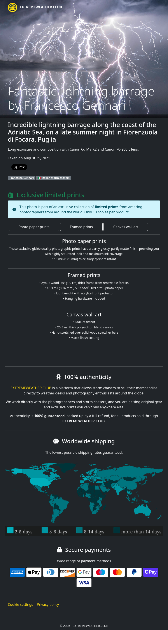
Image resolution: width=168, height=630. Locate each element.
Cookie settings (20, 604)
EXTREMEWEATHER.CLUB (35, 7)
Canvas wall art (125, 226)
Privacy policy (48, 604)
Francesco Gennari (22, 178)
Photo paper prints (34, 226)
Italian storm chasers (54, 178)
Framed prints (81, 226)
